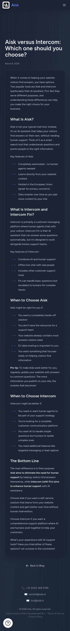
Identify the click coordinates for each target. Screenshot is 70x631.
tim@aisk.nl (35, 601)
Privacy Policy (36, 616)
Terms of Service (56, 613)
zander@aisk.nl (35, 594)
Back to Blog (35, 565)
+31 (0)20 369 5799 (35, 588)
